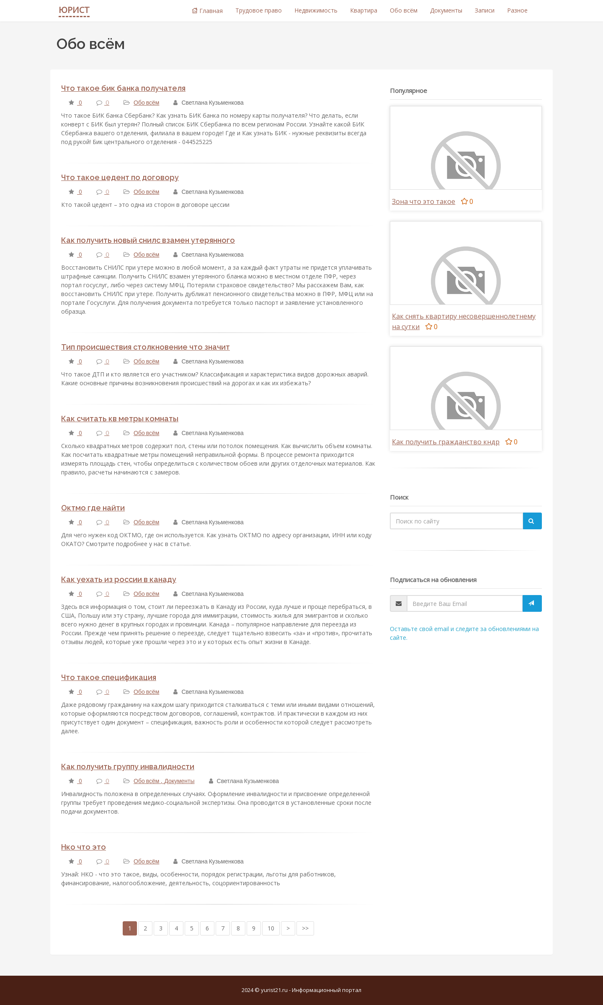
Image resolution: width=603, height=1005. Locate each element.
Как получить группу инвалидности (127, 766)
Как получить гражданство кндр (446, 441)
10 (271, 928)
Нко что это (83, 847)
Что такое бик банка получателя (123, 88)
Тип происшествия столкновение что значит (145, 347)
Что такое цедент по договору (120, 177)
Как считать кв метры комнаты (119, 418)
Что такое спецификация (108, 677)
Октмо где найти (93, 507)
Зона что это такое (423, 201)
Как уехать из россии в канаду (118, 579)
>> (305, 928)
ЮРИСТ (74, 9)
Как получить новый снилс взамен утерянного (148, 240)
